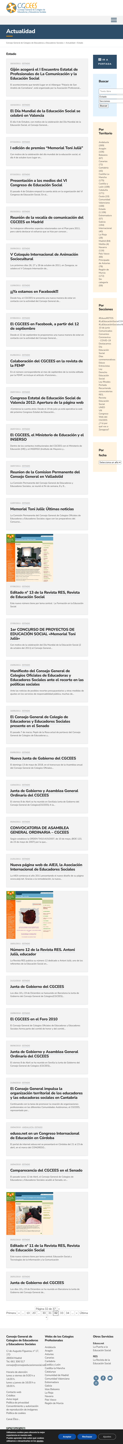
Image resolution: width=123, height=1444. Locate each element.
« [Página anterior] (18, 1313)
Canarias (103, 161)
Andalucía (28, 1127)
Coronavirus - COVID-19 (105, 339)
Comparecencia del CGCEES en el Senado (46, 1170)
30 (44, 1313)
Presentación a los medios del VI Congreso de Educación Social (38, 183)
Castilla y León (103, 185)
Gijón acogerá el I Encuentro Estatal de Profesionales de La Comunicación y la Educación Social (44, 74)
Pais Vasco (50, 1399)
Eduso (102, 362)
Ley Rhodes (105, 381)
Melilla (102, 244)
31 (50, 1313)
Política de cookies (16, 1413)
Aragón (102, 148)
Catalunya (50, 1371)
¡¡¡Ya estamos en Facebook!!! (34, 291)
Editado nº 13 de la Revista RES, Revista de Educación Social (45, 595)
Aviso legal (12, 1399)
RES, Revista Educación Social (104, 399)
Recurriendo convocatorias (106, 390)
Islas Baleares (52, 1389)
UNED (102, 407)
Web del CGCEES (103, 418)
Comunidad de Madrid (57, 1375)
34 (67, 1313)
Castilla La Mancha (104, 176)
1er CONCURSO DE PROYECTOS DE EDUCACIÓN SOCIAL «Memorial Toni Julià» (43, 634)
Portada (103, 385)
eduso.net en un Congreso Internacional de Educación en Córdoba (44, 1136)
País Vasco (104, 253)
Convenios (104, 334)
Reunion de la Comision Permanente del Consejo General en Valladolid (45, 474)
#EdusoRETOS (106, 318)
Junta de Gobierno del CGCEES (37, 986)
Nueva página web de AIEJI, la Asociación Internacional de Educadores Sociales (46, 867)
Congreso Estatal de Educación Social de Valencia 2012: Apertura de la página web (47, 400)
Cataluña (103, 190)
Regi (47, 1403)
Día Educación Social (104, 350)
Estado (26, 63)
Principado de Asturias (104, 262)
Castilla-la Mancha (55, 1368)
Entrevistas (104, 365)
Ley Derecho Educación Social (104, 374)
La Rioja (103, 234)
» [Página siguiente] (76, 1313)
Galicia (102, 221)
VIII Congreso (103, 412)
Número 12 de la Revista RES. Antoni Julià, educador (42, 952)
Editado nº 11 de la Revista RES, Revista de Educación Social (45, 1248)
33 (61, 1313)
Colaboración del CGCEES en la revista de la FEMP (46, 363)
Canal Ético (12, 1419)
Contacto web (13, 1392)
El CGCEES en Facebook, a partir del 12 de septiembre (44, 326)
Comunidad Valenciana (104, 201)
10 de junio (104, 327)
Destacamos (105, 343)
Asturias (49, 1354)
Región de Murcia (104, 271)
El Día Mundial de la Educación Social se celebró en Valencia (45, 113)
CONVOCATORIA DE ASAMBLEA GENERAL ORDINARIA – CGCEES (39, 830)
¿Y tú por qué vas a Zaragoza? (104, 426)
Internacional (105, 228)
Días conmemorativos (107, 358)
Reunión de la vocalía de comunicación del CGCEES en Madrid (46, 220)
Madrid (102, 240)
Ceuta (102, 196)
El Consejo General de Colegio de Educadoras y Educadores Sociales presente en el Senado (40, 722)
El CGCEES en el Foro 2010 (33, 1019)
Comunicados (105, 330)
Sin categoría (103, 281)
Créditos (10, 1395)
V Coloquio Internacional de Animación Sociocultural (44, 257)
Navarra (103, 247)
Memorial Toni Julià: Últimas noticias (42, 509)
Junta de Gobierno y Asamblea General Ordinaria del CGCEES (44, 793)
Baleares (103, 154)
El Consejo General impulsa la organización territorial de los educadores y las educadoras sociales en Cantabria (46, 1093)
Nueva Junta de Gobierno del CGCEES (43, 758)
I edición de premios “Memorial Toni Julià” (46, 148)
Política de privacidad (17, 1402)
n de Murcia (57, 1403)
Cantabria (104, 167)
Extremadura (105, 215)
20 (34, 1313)
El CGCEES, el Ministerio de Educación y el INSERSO (47, 437)
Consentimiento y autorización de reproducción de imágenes (22, 1407)
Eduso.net (98, 1343)
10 (28, 1313)
